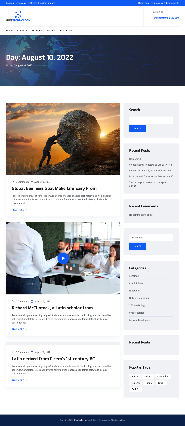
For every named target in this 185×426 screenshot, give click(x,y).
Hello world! (135, 159)
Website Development (140, 320)
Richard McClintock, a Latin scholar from (52, 308)
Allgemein (134, 276)
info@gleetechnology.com (166, 18)
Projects (51, 30)
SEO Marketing (137, 305)
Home (9, 30)
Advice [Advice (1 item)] (135, 376)
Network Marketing (139, 298)
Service (36, 30)
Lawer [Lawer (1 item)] (161, 383)
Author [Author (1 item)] (147, 376)
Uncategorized (136, 313)
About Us (22, 30)
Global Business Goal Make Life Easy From (54, 188)
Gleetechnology (118, 420)
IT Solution (134, 291)
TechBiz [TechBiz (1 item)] (136, 389)
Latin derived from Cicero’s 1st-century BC (53, 359)
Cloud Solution (136, 283)
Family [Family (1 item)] (149, 383)
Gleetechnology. (81, 420)
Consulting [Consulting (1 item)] (162, 376)
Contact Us (66, 30)
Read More (19, 210)
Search (134, 110)
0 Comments (20, 182)
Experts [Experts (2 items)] (136, 383)
